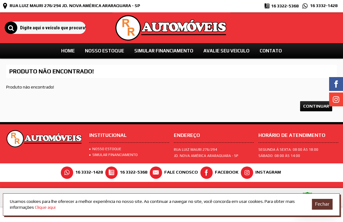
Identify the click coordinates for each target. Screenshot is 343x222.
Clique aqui (45, 207)
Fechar (322, 204)
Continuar (316, 106)
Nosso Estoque (105, 149)
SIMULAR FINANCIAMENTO (113, 155)
